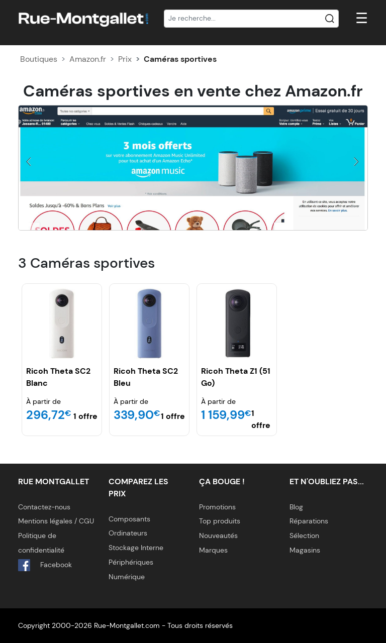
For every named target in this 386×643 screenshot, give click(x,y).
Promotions (217, 506)
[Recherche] (251, 19)
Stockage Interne (136, 547)
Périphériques (131, 562)
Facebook (45, 565)
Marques (213, 550)
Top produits (219, 520)
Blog (296, 506)
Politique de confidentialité (41, 543)
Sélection (304, 535)
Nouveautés (218, 535)
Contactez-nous (44, 506)
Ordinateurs (128, 533)
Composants (129, 518)
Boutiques (38, 59)
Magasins (305, 550)
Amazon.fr (87, 59)
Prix (125, 59)
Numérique (127, 576)
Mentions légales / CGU (56, 520)
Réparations (309, 520)
